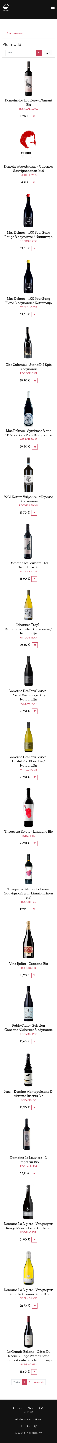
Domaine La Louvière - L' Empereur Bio (28, 1159)
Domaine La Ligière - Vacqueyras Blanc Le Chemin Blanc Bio (28, 1292)
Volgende (39, 1382)
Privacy (17, 1408)
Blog (30, 1408)
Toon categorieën (15, 33)
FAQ (41, 1408)
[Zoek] (39, 53)
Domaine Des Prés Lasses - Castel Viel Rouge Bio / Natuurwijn (28, 695)
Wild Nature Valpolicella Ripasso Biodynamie (28, 499)
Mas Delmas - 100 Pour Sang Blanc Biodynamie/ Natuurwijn (28, 300)
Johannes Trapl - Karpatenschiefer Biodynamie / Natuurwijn (28, 629)
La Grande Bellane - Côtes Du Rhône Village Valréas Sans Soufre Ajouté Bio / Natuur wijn (28, 1355)
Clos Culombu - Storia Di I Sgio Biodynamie (28, 366)
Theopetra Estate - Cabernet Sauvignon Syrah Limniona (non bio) (28, 893)
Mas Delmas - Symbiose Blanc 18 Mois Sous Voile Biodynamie (28, 433)
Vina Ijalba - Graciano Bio (28, 963)
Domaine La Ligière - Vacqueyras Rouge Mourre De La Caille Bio (28, 1226)
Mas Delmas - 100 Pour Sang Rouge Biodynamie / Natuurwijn (28, 234)
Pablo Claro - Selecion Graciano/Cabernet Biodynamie (28, 1027)
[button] (48, 52)
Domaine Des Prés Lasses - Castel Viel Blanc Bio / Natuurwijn (28, 761)
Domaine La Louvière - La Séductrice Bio (28, 565)
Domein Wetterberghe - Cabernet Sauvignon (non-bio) (28, 168)
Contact (28, 1412)
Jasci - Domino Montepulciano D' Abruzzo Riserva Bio (28, 1093)
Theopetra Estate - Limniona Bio (28, 831)
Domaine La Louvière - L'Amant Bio (28, 102)
